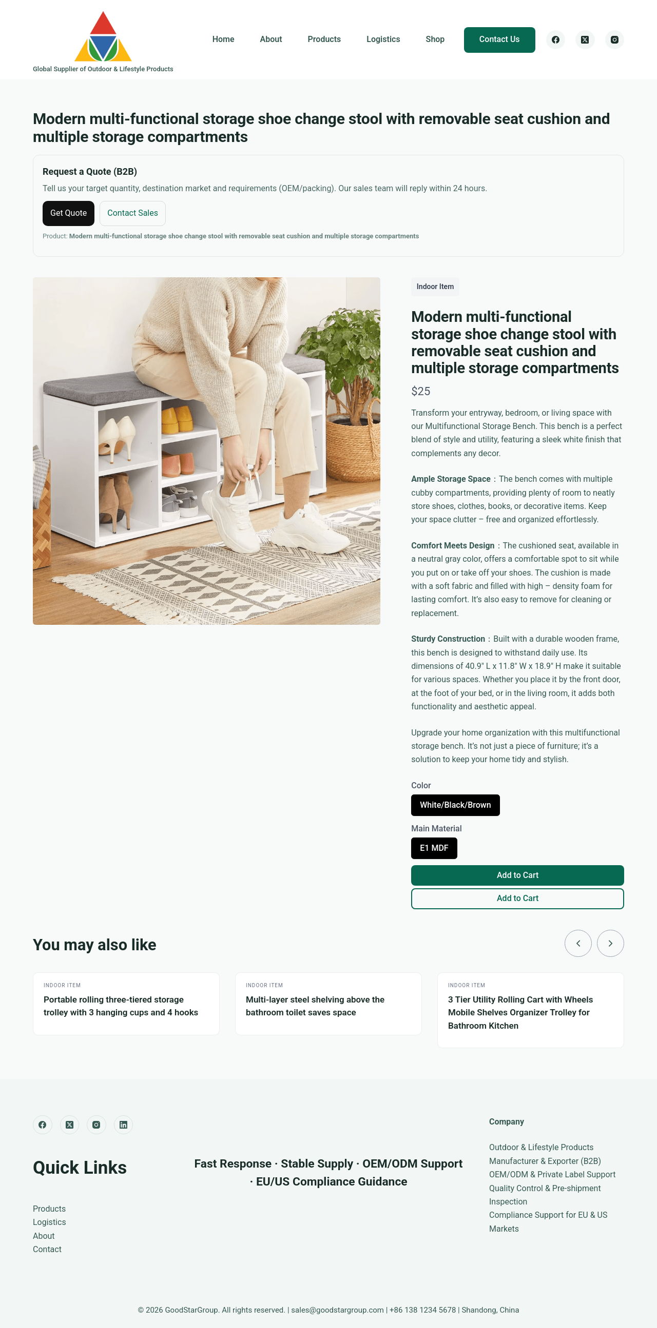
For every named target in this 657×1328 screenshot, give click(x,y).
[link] (577, 943)
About (271, 39)
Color (421, 785)
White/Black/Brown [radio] (455, 808)
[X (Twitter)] (585, 40)
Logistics (383, 39)
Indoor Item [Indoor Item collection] (435, 286)
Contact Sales (132, 213)
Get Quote (68, 213)
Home (223, 39)
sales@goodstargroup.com (337, 1310)
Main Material (436, 828)
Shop (435, 39)
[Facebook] (556, 40)
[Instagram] (615, 40)
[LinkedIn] (123, 1125)
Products (324, 39)
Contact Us (499, 39)
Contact (47, 1249)
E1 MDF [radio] (433, 851)
